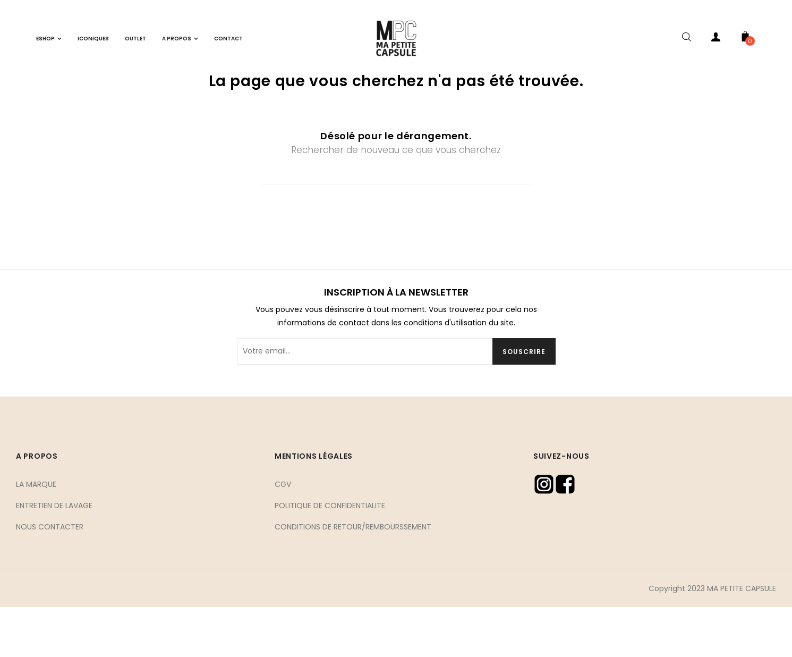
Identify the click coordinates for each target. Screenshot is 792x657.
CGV (283, 534)
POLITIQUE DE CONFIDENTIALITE (330, 555)
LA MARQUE (36, 534)
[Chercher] (396, 224)
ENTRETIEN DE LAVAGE (54, 555)
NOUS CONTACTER (49, 576)
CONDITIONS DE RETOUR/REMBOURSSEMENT (353, 576)
